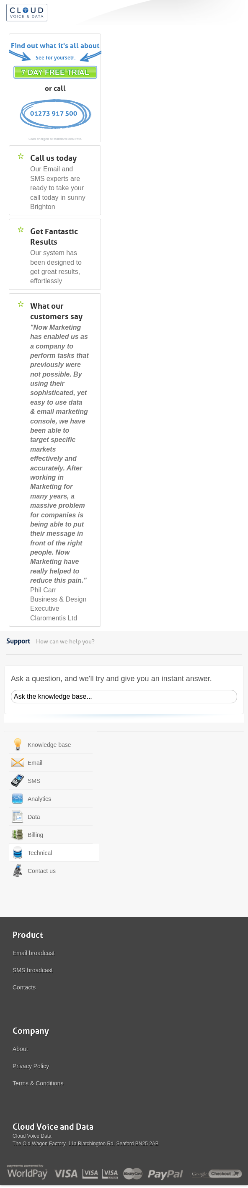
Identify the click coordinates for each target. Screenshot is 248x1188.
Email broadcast (33, 953)
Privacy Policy (31, 1066)
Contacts (24, 987)
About (20, 1049)
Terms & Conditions (38, 1083)
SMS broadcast (33, 970)
